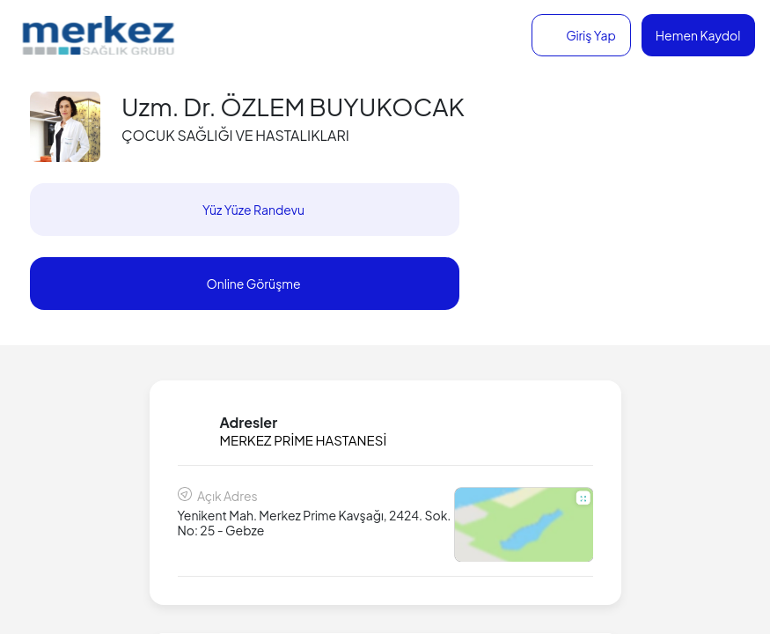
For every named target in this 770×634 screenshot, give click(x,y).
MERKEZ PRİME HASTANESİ (303, 439)
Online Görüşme (253, 283)
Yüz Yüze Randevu (253, 209)
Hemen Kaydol (698, 35)
